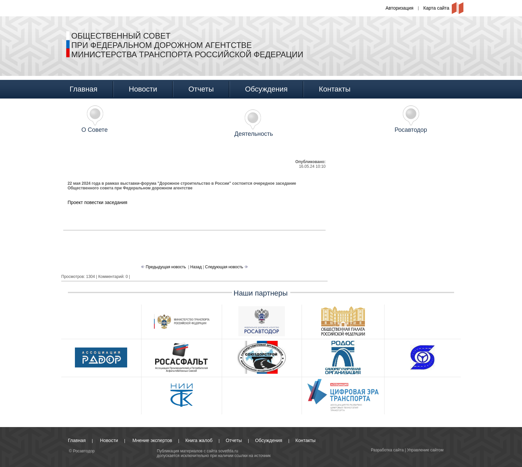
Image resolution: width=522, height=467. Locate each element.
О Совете (95, 129)
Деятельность (253, 133)
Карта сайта (436, 8)
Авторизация (399, 8)
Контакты (335, 89)
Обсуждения (266, 89)
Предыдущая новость (165, 267)
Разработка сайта (387, 450)
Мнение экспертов (152, 440)
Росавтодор (410, 129)
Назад (196, 267)
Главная (84, 89)
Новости (143, 89)
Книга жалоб (198, 440)
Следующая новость (224, 267)
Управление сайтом (425, 450)
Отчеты (201, 89)
